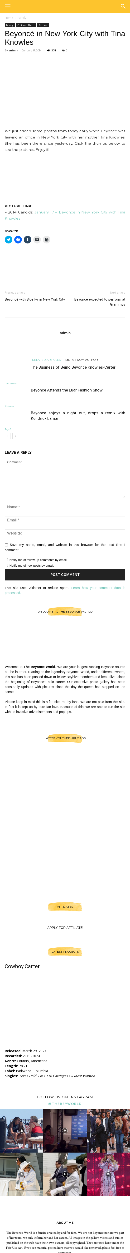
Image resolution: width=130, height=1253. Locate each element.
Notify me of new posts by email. (32, 565)
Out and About (25, 25)
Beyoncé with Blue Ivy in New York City (35, 299)
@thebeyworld (65, 1103)
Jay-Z (8, 429)
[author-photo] (64, 325)
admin (13, 50)
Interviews (11, 383)
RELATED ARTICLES (46, 359)
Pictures (43, 25)
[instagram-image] (21, 1130)
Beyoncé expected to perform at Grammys (99, 302)
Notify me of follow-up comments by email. (38, 560)
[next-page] (15, 436)
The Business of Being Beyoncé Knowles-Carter (73, 367)
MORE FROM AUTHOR (81, 359)
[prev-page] (8, 436)
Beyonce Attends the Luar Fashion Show (67, 390)
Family (22, 18)
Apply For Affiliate (65, 928)
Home (9, 18)
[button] (7, 6)
